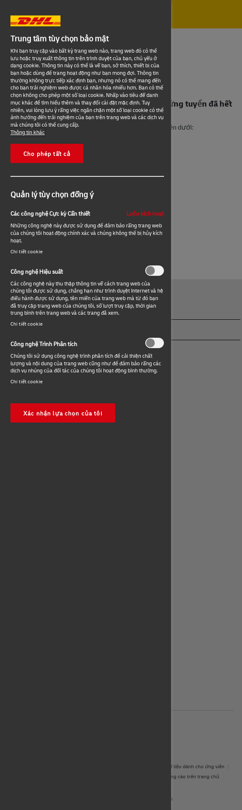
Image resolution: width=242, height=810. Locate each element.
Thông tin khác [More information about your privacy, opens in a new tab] (27, 132)
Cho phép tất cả (47, 153)
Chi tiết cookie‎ (26, 251)
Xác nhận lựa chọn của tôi (62, 413)
